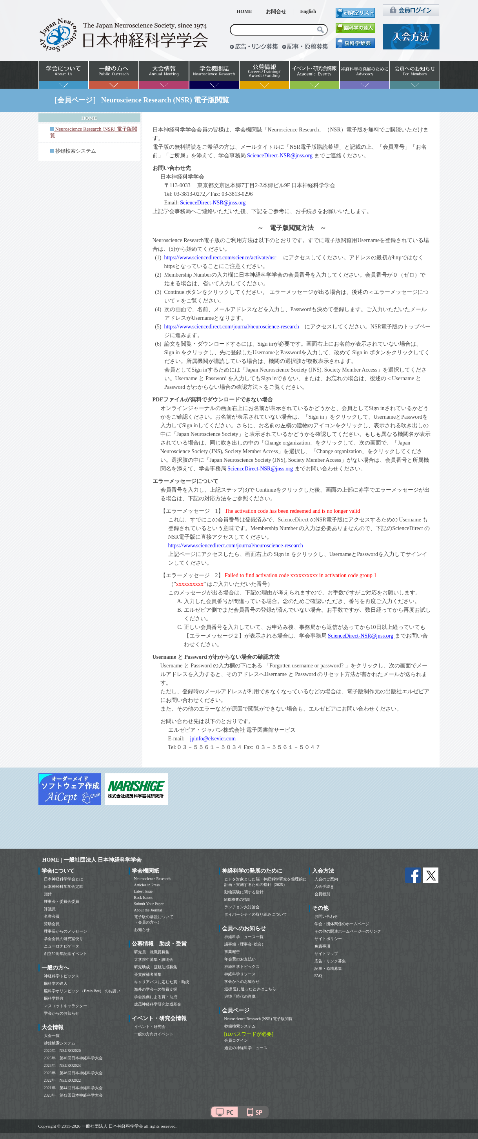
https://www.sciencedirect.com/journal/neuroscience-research (231, 327)
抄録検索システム (75, 151)
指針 (48, 894)
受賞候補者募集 (148, 974)
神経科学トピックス (61, 976)
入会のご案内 (326, 879)
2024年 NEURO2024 (62, 1065)
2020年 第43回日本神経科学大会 (73, 1095)
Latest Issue (143, 891)
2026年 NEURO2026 (62, 1050)
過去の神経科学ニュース (245, 1048)
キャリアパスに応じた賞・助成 (161, 982)
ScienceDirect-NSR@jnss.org (280, 156)
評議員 (50, 909)
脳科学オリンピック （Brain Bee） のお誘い (82, 991)
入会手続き (324, 886)
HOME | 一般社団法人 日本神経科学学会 (92, 860)
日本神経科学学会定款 (63, 886)
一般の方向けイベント (153, 1034)
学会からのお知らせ (61, 1013)
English (308, 11)
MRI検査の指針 (237, 899)
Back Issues (143, 897)
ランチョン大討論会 (242, 907)
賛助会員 (52, 924)
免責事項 (322, 946)
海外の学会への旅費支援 (155, 989)
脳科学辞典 (54, 998)
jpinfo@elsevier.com (213, 739)
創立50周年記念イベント (65, 953)
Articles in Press (147, 885)
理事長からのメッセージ (65, 931)
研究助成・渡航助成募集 (155, 967)
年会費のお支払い (240, 959)
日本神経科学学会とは (63, 879)
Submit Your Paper (149, 904)
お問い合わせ (326, 916)
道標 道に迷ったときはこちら (250, 989)
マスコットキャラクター (65, 1006)
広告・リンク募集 (330, 961)
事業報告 (232, 951)
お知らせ (142, 930)
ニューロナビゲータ (61, 946)
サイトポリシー (328, 939)
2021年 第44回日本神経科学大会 (73, 1088)
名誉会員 (52, 916)
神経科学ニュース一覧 (244, 937)
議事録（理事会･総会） (244, 944)
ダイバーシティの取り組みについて (255, 914)
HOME (245, 11)
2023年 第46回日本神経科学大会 (73, 1073)
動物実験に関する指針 (244, 892)
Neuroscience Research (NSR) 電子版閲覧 (258, 1019)
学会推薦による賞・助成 (155, 997)
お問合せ (276, 12)
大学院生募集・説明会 (153, 959)
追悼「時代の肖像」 (242, 996)
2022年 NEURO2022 (62, 1080)
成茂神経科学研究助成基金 (157, 1004)
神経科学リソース (240, 974)
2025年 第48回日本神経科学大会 (73, 1058)
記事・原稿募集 (328, 968)
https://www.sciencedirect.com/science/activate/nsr (220, 258)
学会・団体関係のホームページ (341, 924)
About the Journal (148, 910)
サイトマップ (326, 953)
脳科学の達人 (55, 983)
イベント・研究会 (149, 1026)
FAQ (318, 975)
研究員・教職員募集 (151, 952)
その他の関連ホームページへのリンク (347, 931)
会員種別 (322, 894)
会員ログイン (236, 1040)
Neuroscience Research (152, 879)
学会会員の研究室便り (63, 939)
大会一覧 (52, 1035)
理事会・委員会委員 (61, 901)
